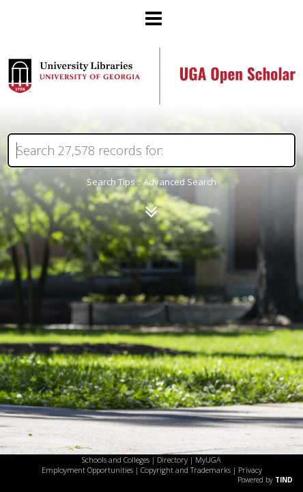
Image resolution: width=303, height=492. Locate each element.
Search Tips (111, 182)
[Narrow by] (151, 212)
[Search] (151, 150)
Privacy (250, 470)
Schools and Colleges (115, 459)
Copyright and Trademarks (186, 470)
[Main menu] (151, 13)
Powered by (265, 479)
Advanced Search (179, 182)
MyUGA (208, 459)
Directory (172, 459)
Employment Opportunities (87, 470)
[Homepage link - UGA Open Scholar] (151, 100)
